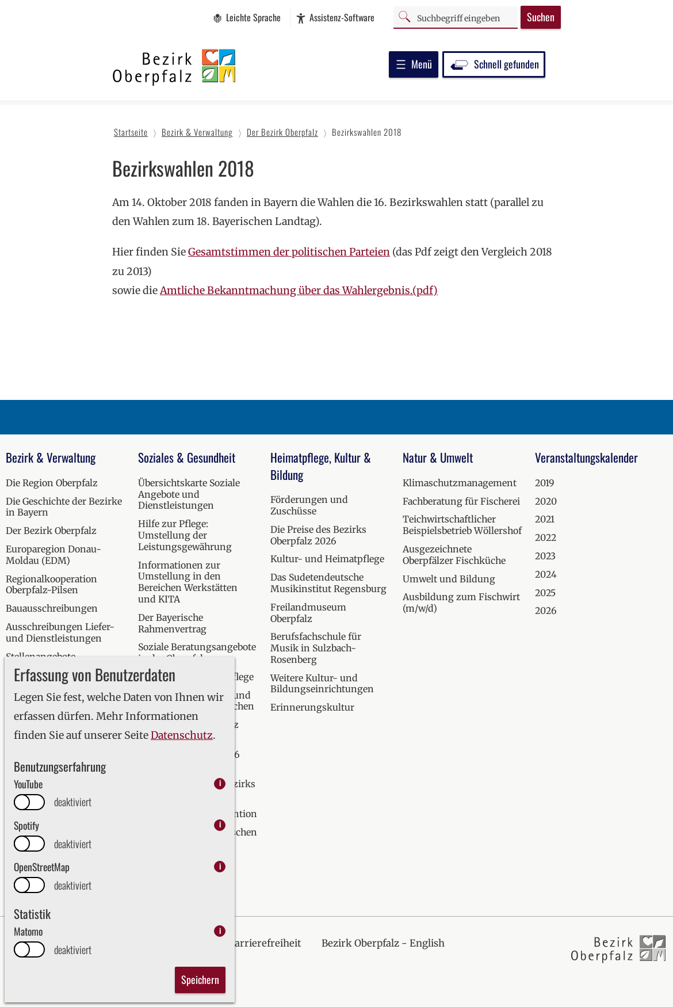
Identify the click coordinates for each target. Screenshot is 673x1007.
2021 (545, 519)
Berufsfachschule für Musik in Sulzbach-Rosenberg (315, 648)
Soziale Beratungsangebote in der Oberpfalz (197, 652)
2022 (545, 537)
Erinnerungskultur (312, 707)
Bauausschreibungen (52, 608)
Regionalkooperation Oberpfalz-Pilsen (51, 584)
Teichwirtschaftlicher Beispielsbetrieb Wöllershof (462, 524)
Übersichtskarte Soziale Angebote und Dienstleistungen (189, 494)
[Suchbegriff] (455, 17)
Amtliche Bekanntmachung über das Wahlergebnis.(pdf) (299, 290)
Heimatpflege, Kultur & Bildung (320, 466)
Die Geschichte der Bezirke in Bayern (64, 506)
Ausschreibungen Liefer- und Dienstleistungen (60, 632)
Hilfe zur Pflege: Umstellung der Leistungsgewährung (185, 535)
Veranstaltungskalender (586, 457)
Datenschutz (182, 735)
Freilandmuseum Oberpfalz (308, 612)
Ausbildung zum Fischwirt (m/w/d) (461, 602)
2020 (546, 501)
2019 (545, 483)
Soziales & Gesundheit (186, 457)
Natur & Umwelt (438, 457)
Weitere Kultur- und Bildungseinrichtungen (322, 683)
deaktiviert (72, 802)
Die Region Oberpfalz (52, 483)
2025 (545, 592)
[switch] (29, 802)
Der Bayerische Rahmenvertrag (172, 623)
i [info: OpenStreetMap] (220, 866)
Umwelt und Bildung (449, 579)
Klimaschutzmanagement (460, 483)
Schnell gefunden (494, 63)
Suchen (541, 16)
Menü (413, 63)
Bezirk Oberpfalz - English (383, 943)
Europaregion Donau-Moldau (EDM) (53, 554)
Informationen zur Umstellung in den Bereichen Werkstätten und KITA (188, 582)
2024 (546, 574)
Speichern (200, 979)
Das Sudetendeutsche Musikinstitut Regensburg (328, 582)
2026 (546, 610)
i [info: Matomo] (220, 930)
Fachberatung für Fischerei (461, 501)
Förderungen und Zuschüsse (309, 505)
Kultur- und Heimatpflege (327, 558)
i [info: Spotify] (220, 824)
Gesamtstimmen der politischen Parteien (289, 252)
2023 (545, 556)
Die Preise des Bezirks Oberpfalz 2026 (318, 535)
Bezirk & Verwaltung (50, 457)
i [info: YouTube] (220, 783)
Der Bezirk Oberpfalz (51, 530)
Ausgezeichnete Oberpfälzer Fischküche (454, 554)
